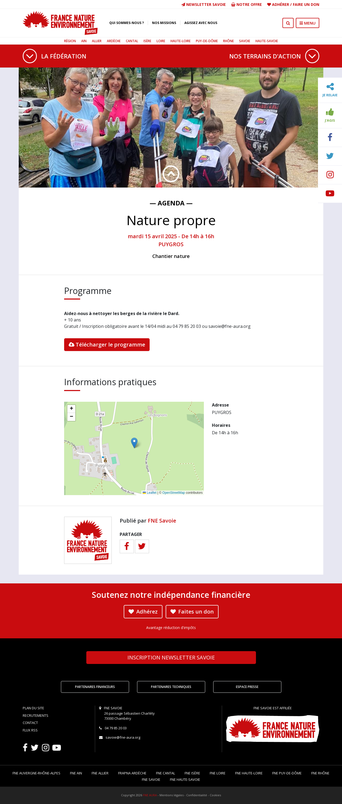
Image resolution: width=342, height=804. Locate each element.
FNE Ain (76, 773)
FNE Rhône (320, 773)
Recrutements (35, 715)
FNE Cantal (165, 773)
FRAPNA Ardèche (132, 773)
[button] (134, 442)
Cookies (215, 795)
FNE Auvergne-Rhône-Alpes (36, 773)
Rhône (228, 41)
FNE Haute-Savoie (185, 779)
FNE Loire (218, 773)
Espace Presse (247, 686)
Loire (161, 41)
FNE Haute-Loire (249, 773)
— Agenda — (171, 202)
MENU (308, 23)
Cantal (132, 41)
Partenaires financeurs (95, 686)
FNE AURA (150, 795)
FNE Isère (192, 773)
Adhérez (143, 611)
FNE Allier (100, 773)
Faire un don (306, 4)
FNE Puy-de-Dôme (287, 773)
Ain (84, 41)
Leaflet (149, 493)
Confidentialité (196, 795)
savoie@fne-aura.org (123, 737)
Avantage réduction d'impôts (171, 627)
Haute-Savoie (266, 41)
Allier (97, 41)
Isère (147, 41)
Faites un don (192, 611)
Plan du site (33, 708)
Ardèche (114, 41)
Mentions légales (172, 795)
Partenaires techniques (171, 686)
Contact (30, 722)
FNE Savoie (162, 520)
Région (70, 41)
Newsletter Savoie (203, 4)
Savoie (244, 41)
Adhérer (280, 4)
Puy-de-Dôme (207, 41)
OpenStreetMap (173, 493)
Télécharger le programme (107, 344)
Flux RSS (30, 730)
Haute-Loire (180, 41)
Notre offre (246, 4)
